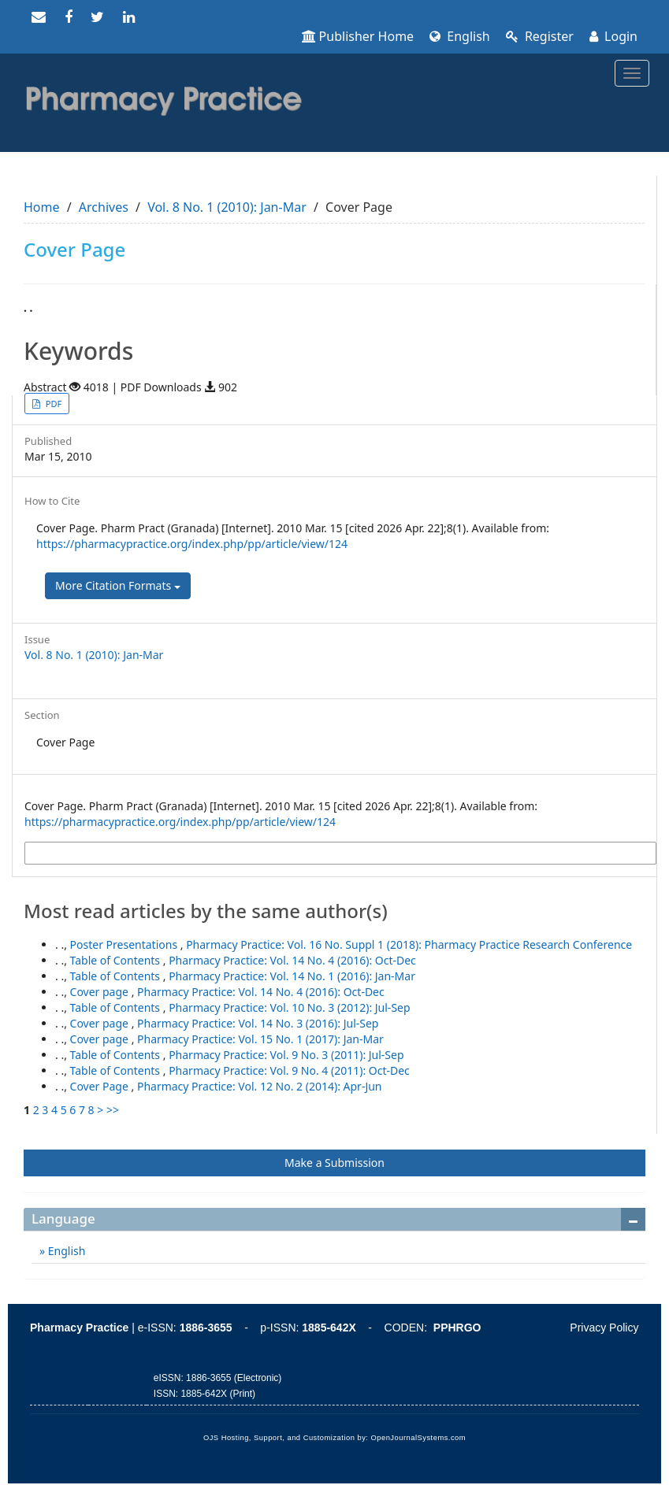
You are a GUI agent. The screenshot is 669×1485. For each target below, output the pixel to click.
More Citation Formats (117, 585)
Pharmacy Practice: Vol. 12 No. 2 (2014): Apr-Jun (259, 1086)
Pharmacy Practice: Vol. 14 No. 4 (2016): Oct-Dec (292, 960)
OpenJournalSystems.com (418, 1438)
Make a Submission (334, 1162)
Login (613, 36)
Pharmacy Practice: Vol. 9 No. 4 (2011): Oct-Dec (289, 1070)
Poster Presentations (125, 944)
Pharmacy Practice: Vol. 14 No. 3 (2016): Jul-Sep (257, 1023)
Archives (103, 207)
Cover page (101, 991)
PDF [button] (52, 403)
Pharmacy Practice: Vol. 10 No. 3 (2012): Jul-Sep (289, 1007)
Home (42, 207)
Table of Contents (116, 960)
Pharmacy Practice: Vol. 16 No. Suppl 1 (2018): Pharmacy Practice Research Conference (409, 944)
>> (112, 1109)
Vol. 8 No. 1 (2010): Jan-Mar (227, 207)
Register (540, 36)
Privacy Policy (604, 1327)
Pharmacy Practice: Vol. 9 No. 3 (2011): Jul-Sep (286, 1054)
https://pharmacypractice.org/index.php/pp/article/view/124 (192, 543)
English (459, 36)
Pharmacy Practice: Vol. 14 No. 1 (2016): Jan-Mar (292, 975)
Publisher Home (358, 36)
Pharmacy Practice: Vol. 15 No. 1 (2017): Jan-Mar (260, 1038)
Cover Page (101, 1086)
